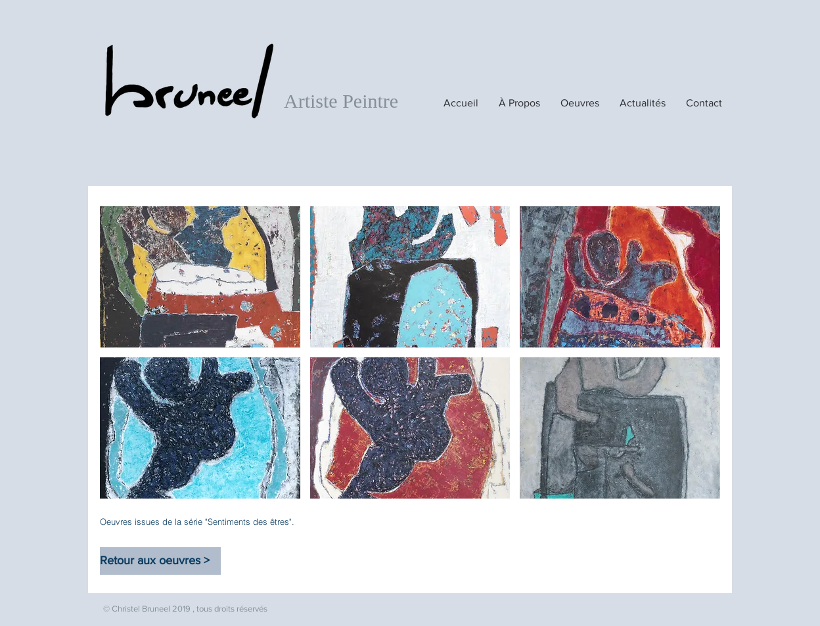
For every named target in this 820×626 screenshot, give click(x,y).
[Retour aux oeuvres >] (160, 561)
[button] (200, 276)
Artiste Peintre (341, 101)
